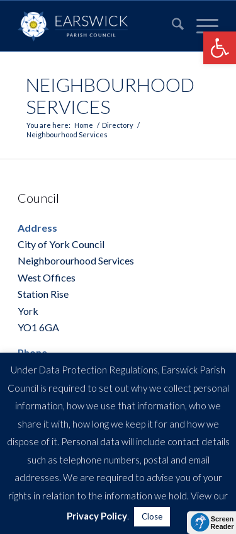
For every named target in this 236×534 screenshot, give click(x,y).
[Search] (171, 26)
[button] (219, 47)
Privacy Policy (97, 515)
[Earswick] (98, 26)
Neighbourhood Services (110, 95)
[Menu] (201, 26)
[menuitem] (171, 26)
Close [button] (152, 516)
